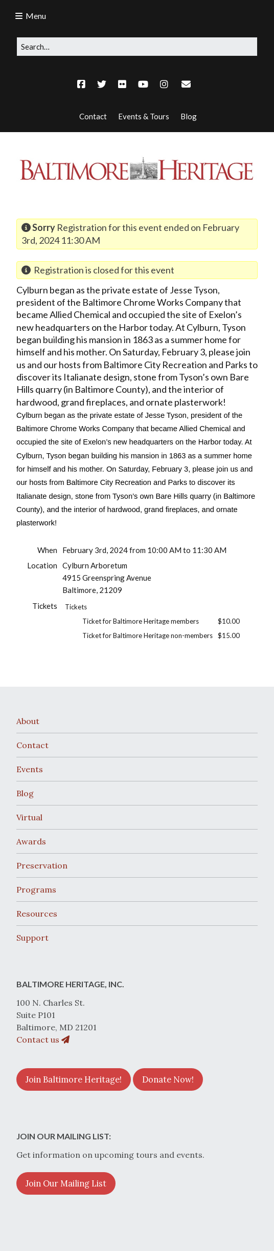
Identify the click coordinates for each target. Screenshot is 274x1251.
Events (29, 769)
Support (32, 937)
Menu (36, 15)
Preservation (41, 865)
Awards (31, 841)
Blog (25, 793)
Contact (32, 745)
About (27, 721)
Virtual (29, 817)
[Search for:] (137, 46)
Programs (36, 889)
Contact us (43, 1039)
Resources (36, 913)
